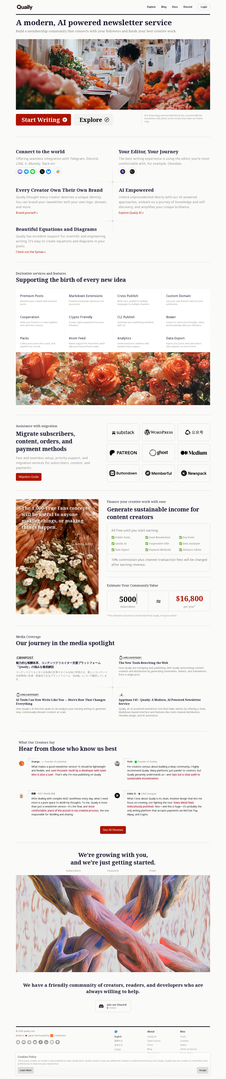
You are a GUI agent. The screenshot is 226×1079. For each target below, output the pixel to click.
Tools (183, 1036)
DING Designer (149, 793)
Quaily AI (151, 1036)
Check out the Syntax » (31, 252)
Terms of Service (188, 1049)
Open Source (153, 1040)
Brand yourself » (27, 213)
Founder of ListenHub (56, 761)
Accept (202, 1070)
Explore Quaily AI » (131, 213)
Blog (149, 1049)
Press (150, 1044)
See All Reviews (113, 829)
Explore (94, 119)
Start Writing (45, 119)
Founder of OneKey (147, 761)
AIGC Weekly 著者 (46, 793)
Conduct (184, 1040)
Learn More (25, 1070)
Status (183, 1044)
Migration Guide (29, 476)
